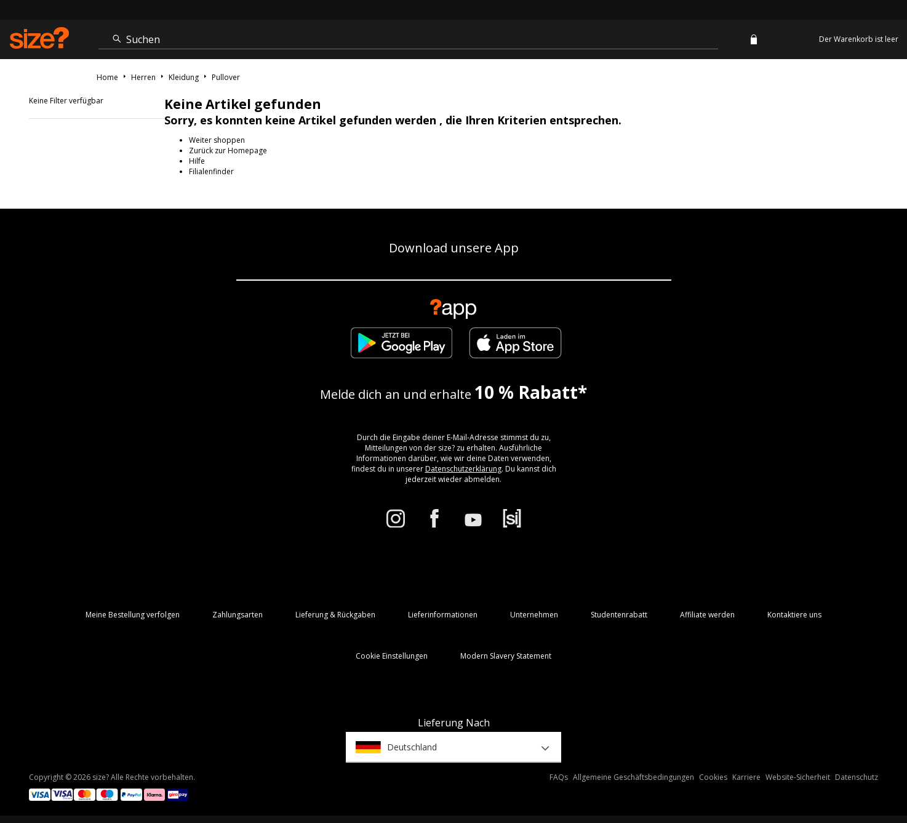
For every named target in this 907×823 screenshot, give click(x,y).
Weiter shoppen (217, 140)
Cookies (713, 777)
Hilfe (197, 161)
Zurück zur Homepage (228, 150)
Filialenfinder (211, 171)
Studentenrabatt (619, 614)
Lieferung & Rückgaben (335, 614)
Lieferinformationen (442, 614)
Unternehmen (534, 614)
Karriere (746, 777)
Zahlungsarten (237, 614)
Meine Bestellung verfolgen (133, 614)
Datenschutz (856, 777)
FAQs (558, 777)
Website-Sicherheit (797, 777)
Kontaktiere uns (794, 614)
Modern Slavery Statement (505, 656)
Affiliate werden (707, 614)
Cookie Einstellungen (392, 656)
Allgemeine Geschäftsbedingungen (633, 777)
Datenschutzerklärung (463, 469)
